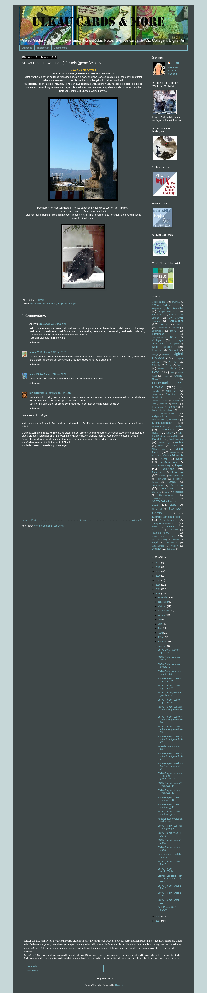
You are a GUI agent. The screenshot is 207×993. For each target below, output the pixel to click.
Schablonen (157, 485)
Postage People (175, 476)
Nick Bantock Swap (161, 466)
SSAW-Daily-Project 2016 (58, 303)
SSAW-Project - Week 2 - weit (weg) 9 (170, 827)
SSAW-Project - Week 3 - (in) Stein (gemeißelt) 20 (170, 719)
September (164, 610)
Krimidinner (174, 420)
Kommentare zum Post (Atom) (49, 525)
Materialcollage (164, 443)
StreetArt (170, 526)
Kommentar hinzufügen (35, 415)
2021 (158, 571)
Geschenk (157, 397)
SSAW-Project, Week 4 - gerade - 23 (170, 694)
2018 (158, 584)
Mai (160, 628)
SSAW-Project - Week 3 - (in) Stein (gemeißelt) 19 (170, 729)
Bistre (173, 330)
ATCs (180, 324)
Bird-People (157, 331)
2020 (158, 576)
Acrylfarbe (156, 308)
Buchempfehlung (159, 337)
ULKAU (175, 63)
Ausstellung (162, 328)
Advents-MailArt (175, 308)
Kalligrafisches (167, 413)
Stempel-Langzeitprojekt (166, 516)
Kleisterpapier (158, 420)
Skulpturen (156, 492)
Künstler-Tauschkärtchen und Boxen (170, 820)
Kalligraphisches (160, 416)
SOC (166, 492)
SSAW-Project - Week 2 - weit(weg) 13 (170, 791)
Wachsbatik (172, 542)
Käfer (180, 410)
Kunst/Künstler (158, 426)
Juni (160, 624)
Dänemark (173, 350)
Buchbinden (158, 334)
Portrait (162, 476)
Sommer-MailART (167, 495)
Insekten (172, 406)
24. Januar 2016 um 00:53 (53, 374)
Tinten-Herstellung (159, 540)
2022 (158, 567)
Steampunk (157, 509)
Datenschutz (60, 47)
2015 (158, 916)
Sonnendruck (157, 498)
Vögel (73, 303)
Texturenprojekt (158, 536)
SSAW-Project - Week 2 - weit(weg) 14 (170, 784)
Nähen (164, 459)
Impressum (43, 47)
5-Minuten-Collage (161, 305)
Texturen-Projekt (160, 532)
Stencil (155, 527)
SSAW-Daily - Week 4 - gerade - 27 (169, 665)
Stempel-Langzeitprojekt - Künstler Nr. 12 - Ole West (170, 879)
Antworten (34, 342)
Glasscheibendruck (159, 401)
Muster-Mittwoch (173, 455)
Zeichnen (156, 548)
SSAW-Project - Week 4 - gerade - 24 (170, 687)
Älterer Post (138, 520)
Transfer (175, 540)
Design (155, 354)
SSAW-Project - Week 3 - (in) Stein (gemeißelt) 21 (170, 710)
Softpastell (178, 492)
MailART (156, 432)
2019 (158, 580)
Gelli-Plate (171, 391)
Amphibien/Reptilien (168, 311)
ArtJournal (176, 321)
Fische (173, 368)
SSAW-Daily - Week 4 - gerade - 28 (169, 658)
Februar (162, 641)
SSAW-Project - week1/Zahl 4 (166, 870)
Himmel (163, 404)
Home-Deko (157, 407)
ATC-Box (164, 324)
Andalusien (157, 314)
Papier (179, 465)
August (162, 615)
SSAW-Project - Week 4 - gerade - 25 (170, 679)
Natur (179, 458)
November (163, 602)
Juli (160, 619)
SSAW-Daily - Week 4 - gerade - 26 (169, 672)
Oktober (162, 606)
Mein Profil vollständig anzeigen (173, 70)
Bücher (173, 337)
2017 (158, 589)
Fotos (172, 373)
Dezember (163, 597)
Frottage (165, 376)
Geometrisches (172, 394)
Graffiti (176, 401)
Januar (162, 646)
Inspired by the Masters (163, 410)
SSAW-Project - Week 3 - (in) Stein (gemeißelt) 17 (170, 756)
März (161, 637)
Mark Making (176, 439)
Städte (173, 504)
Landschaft (40, 303)
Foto (32, 303)
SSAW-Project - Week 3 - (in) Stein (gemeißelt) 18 (170, 739)
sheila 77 (34, 352)
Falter (180, 365)
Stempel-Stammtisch (162, 523)
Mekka (161, 446)
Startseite (27, 47)
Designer (165, 354)
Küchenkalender (162, 422)
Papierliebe (167, 468)
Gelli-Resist (156, 394)
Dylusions (173, 362)
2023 (158, 562)
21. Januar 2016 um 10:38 (52, 324)
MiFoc (173, 445)
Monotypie (174, 452)
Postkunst (161, 479)
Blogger (119, 985)
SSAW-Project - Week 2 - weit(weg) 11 (170, 806)
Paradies (156, 472)
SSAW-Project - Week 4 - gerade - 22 (170, 701)
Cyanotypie (157, 350)
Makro (169, 432)
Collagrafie (174, 344)
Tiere (173, 536)
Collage (156, 340)
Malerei (174, 436)
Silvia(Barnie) (36, 393)
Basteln (175, 328)
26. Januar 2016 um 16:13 (58, 393)
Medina (179, 442)
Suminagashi (157, 530)
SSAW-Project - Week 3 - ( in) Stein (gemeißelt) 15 (170, 776)
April (160, 632)
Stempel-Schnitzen (168, 520)
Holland (175, 404)
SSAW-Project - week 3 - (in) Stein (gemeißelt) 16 (170, 766)
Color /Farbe (162, 346)
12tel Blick (158, 301)
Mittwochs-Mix (158, 449)
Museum (155, 456)
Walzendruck (158, 546)
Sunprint (174, 530)
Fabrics (169, 365)
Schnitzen (177, 485)
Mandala (157, 439)
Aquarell (172, 315)
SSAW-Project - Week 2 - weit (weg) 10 (170, 813)
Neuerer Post (29, 520)
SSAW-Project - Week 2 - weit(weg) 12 (170, 798)
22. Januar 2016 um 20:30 (53, 352)
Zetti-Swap (171, 549)
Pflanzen (177, 472)
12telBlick (176, 302)
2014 (158, 921)
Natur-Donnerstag (168, 462)
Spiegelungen (173, 498)
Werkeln (174, 546)
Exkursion (156, 365)
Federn (161, 368)
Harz (154, 404)
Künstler (178, 426)
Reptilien (171, 482)
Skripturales (168, 488)
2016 (158, 593)
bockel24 (34, 374)
